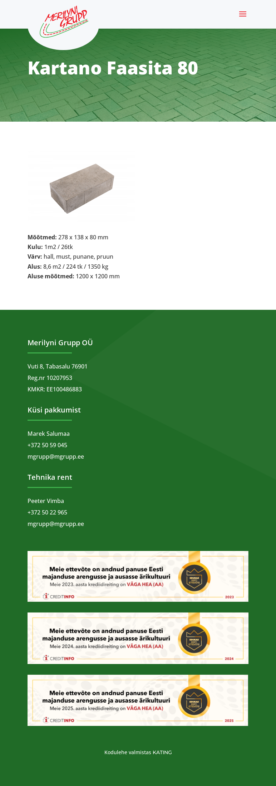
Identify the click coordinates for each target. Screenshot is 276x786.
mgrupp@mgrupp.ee (56, 456)
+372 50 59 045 (47, 445)
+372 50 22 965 (47, 512)
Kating (162, 752)
